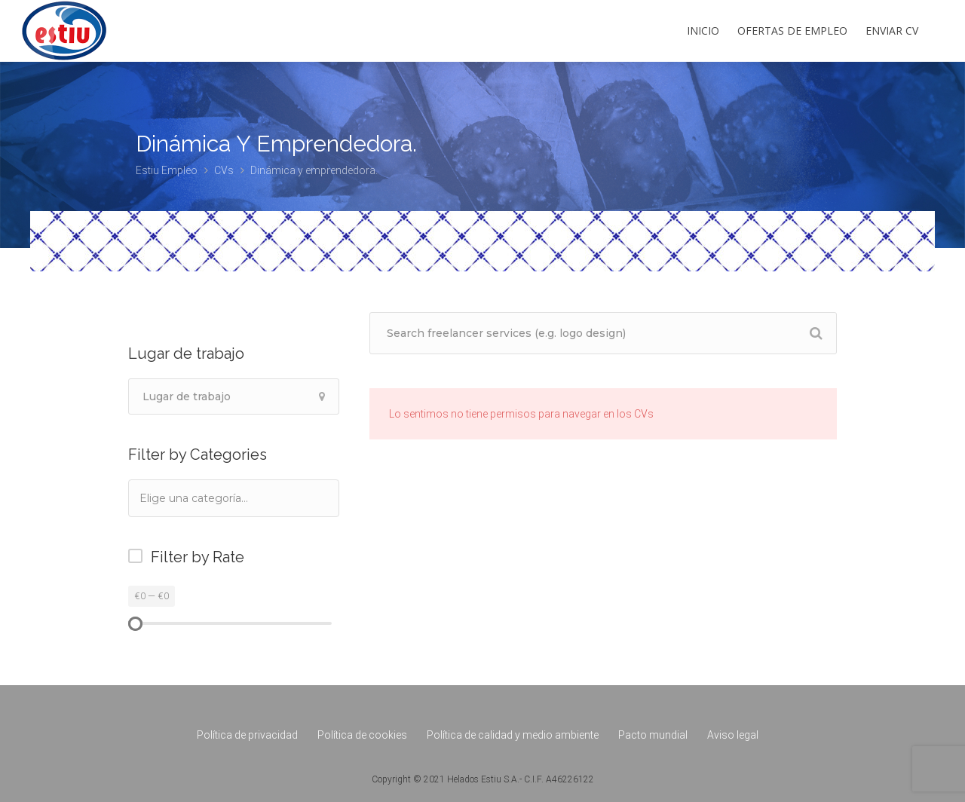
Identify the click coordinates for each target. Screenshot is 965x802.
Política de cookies (362, 735)
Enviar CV (891, 30)
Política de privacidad (247, 735)
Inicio (703, 30)
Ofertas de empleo (792, 30)
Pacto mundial (653, 735)
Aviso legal (732, 735)
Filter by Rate (197, 557)
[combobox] (233, 498)
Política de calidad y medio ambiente (513, 735)
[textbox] (214, 498)
